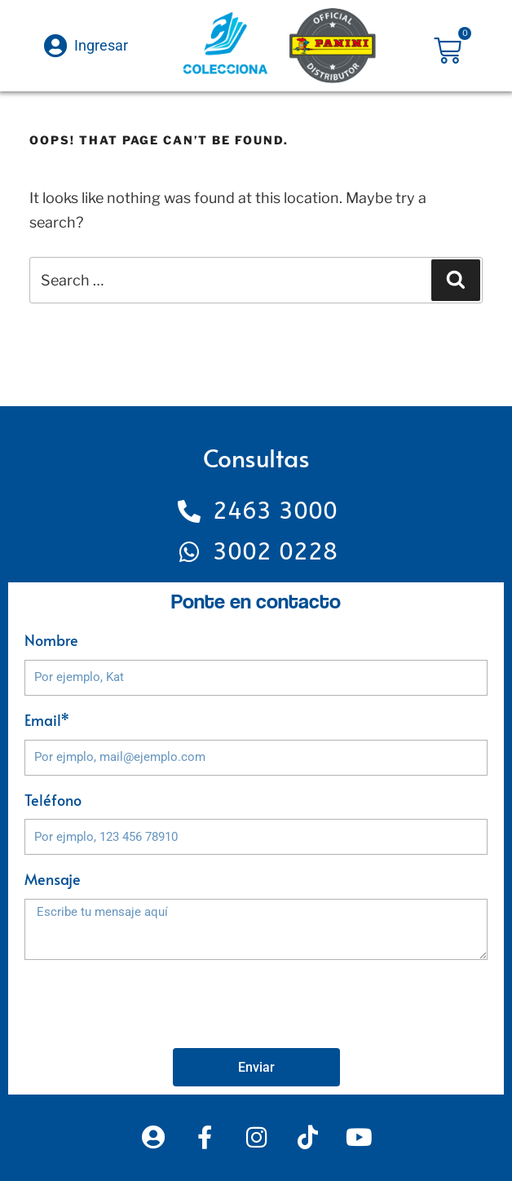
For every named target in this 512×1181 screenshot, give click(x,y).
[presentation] (148, 1004)
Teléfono (53, 800)
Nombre (51, 640)
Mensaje (52, 879)
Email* (46, 720)
